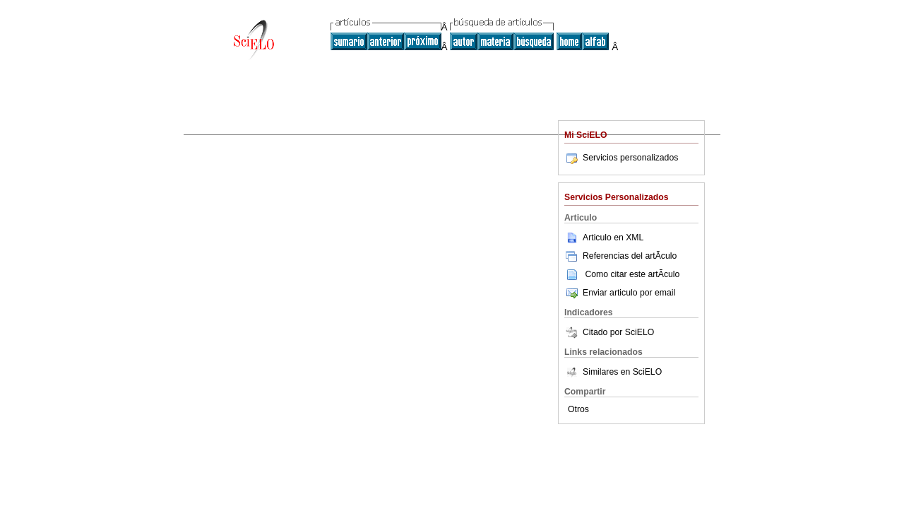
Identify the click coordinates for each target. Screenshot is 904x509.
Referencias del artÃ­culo (620, 256)
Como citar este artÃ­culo (632, 274)
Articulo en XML (603, 237)
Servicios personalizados (621, 158)
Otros (578, 409)
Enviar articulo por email (619, 293)
